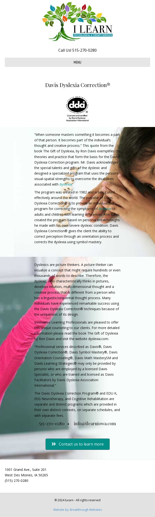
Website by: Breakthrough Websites (77, 510)
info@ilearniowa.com (95, 423)
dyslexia (66, 184)
